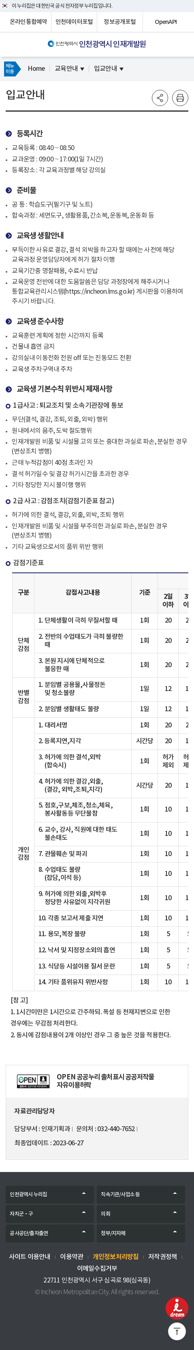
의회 (105, 1214)
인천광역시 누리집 (28, 1194)
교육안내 (66, 68)
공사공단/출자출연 (29, 1233)
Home (36, 68)
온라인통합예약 (28, 22)
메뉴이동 (10, 68)
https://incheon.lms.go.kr (98, 291)
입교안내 (105, 68)
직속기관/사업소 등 (120, 1194)
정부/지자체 (113, 1233)
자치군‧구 (21, 1214)
